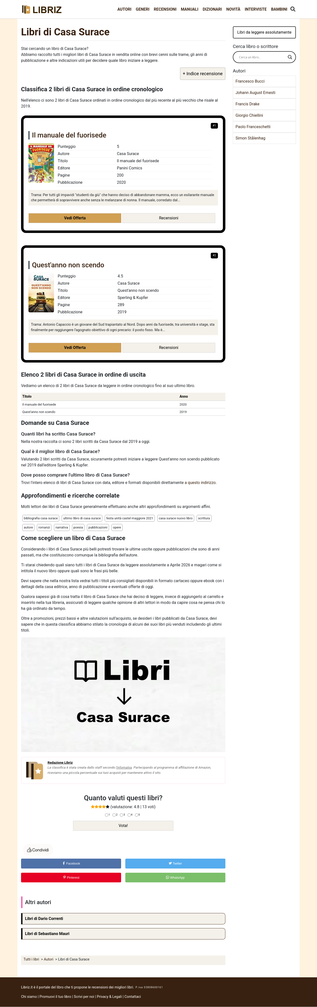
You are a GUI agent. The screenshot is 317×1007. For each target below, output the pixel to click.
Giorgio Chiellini (249, 115)
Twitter (175, 863)
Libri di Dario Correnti (44, 918)
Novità (233, 9)
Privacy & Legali (110, 997)
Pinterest (71, 877)
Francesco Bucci (250, 81)
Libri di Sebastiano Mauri (47, 933)
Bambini (279, 9)
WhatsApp (175, 877)
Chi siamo (29, 997)
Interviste (256, 9)
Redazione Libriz (60, 762)
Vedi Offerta (75, 218)
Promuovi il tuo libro (55, 997)
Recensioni (165, 9)
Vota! (123, 825)
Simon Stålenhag (250, 138)
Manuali (189, 9)
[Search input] (262, 57)
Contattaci (133, 997)
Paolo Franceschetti (253, 126)
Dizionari (212, 9)
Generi (142, 9)
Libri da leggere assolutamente (264, 32)
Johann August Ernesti (255, 92)
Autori (124, 9)
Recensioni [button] (168, 218)
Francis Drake (248, 104)
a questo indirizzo (200, 482)
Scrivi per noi (84, 997)
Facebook (71, 863)
